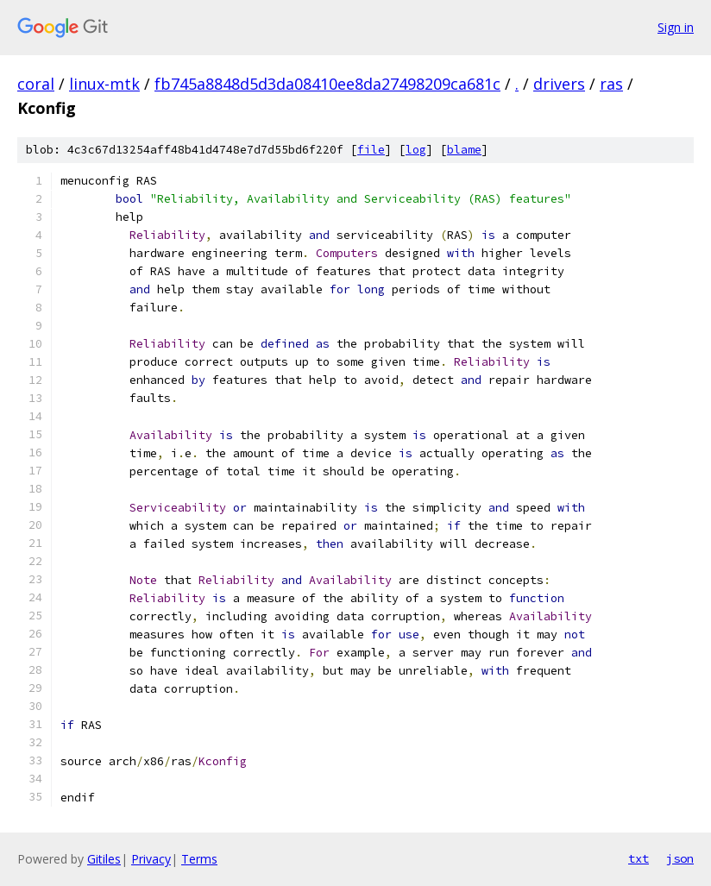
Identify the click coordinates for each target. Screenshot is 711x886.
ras (611, 83)
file (371, 149)
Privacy (151, 859)
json (680, 858)
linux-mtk (104, 83)
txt (638, 858)
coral (35, 83)
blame (464, 149)
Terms (199, 859)
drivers (559, 83)
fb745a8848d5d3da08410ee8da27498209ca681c (327, 83)
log (416, 149)
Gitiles (104, 859)
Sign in (676, 27)
